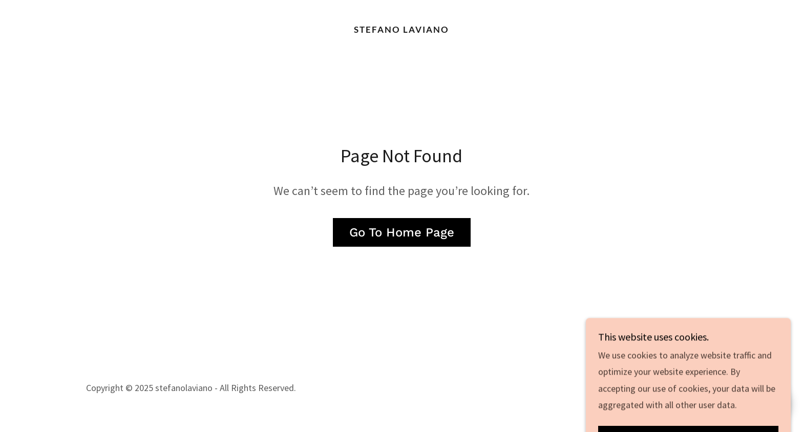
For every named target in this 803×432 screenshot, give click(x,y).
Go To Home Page (401, 232)
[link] (402, 29)
